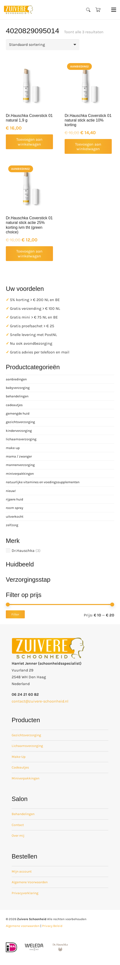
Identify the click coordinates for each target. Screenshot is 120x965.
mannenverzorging (20, 465)
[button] (88, 9)
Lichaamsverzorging (27, 746)
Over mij (18, 836)
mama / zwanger (19, 456)
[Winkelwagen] (98, 9)
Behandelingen (23, 814)
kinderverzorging (19, 431)
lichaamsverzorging (21, 439)
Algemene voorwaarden (23, 926)
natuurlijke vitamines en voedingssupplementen (42, 482)
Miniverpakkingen (25, 778)
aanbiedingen (16, 379)
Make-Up (19, 757)
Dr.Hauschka (23, 550)
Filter (15, 614)
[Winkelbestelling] (42, 44)
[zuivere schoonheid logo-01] (18, 10)
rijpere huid (14, 499)
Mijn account (22, 871)
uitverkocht (14, 517)
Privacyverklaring (25, 893)
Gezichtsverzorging (26, 735)
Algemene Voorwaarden (30, 882)
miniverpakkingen (20, 474)
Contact (18, 825)
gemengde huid (17, 413)
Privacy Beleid (52, 926)
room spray (14, 508)
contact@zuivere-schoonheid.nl (40, 701)
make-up (13, 448)
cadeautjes (14, 405)
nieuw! (11, 491)
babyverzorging (18, 388)
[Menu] (113, 10)
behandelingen (17, 396)
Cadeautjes (20, 767)
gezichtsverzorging (20, 422)
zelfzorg (12, 525)
